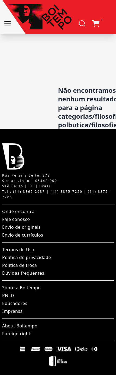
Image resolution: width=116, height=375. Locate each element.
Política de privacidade (26, 257)
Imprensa (12, 311)
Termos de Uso (18, 250)
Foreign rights (17, 334)
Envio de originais (21, 227)
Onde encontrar (19, 211)
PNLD (8, 295)
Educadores (14, 303)
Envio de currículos (22, 235)
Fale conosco (16, 219)
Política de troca (19, 265)
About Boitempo (19, 326)
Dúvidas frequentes (23, 273)
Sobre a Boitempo (21, 288)
